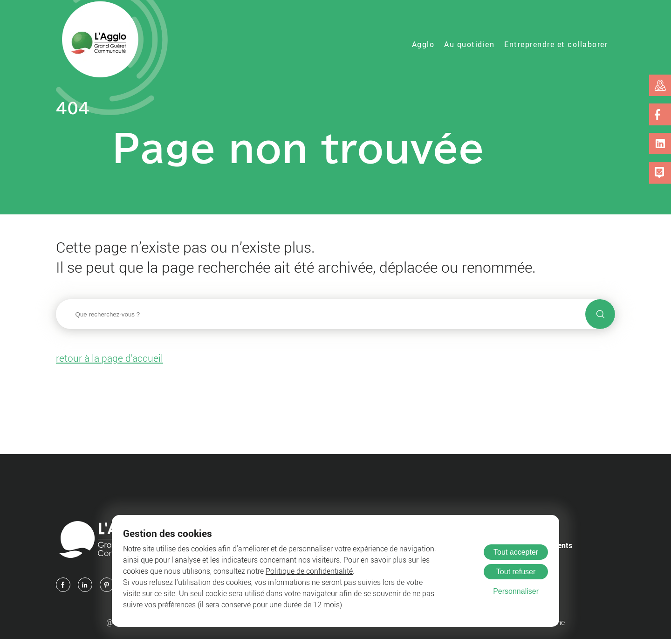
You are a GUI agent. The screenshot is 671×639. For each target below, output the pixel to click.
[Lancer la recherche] (600, 314)
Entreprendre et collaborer (556, 44)
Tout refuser (515, 572)
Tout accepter (515, 552)
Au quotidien (469, 44)
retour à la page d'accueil (109, 357)
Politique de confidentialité (309, 571)
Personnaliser (516, 591)
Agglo (423, 44)
